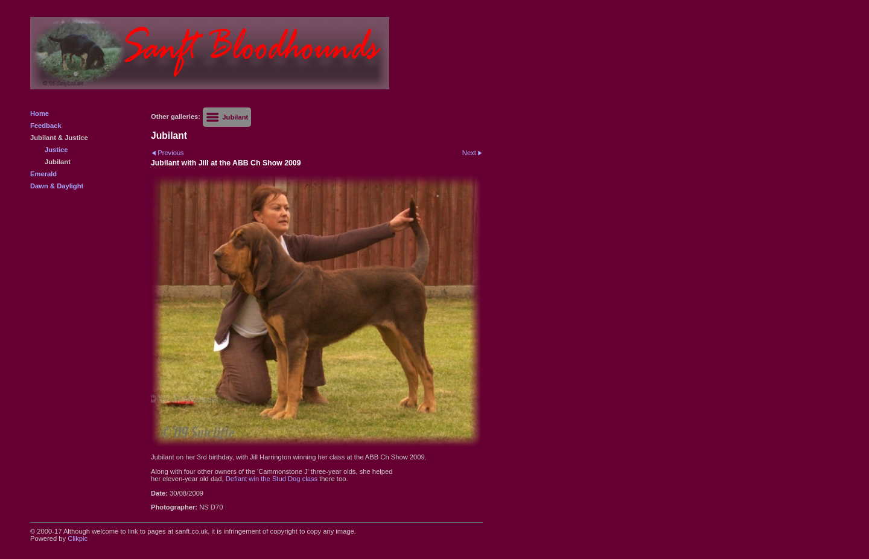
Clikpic (78, 538)
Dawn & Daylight (56, 186)
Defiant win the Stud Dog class (271, 478)
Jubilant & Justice (59, 137)
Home (39, 113)
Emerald (43, 173)
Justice (56, 149)
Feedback (46, 125)
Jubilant (58, 161)
